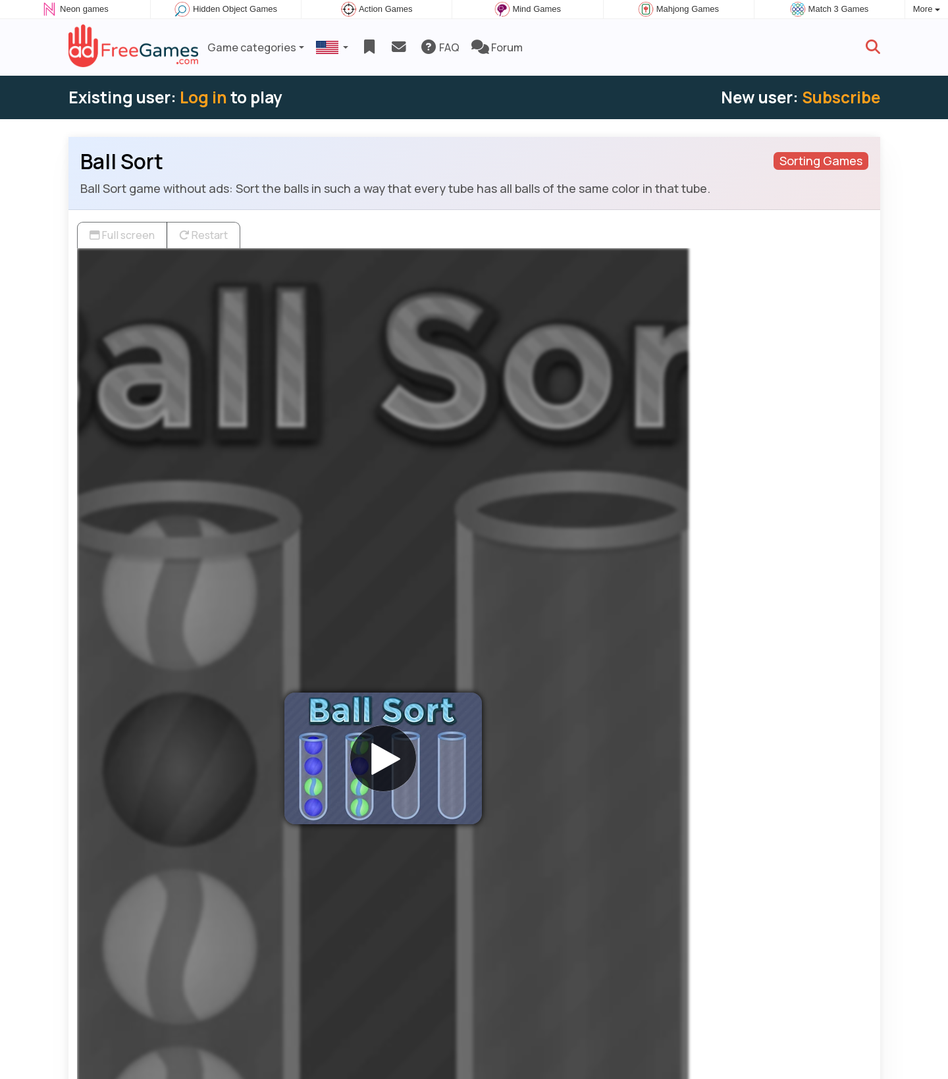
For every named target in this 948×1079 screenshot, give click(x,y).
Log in (203, 97)
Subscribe (841, 97)
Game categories (251, 47)
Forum (497, 47)
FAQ (439, 47)
